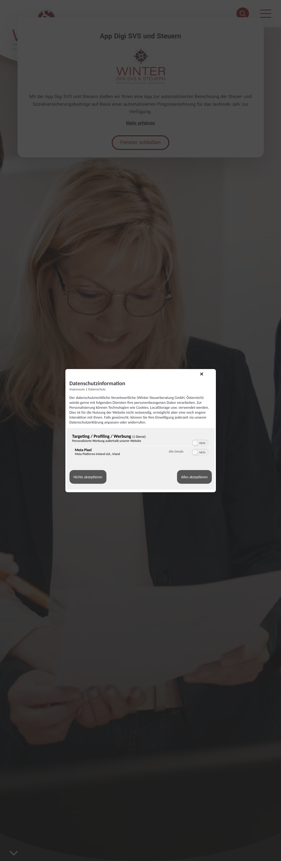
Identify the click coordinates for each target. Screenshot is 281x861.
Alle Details (176, 452)
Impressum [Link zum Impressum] (77, 389)
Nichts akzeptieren (88, 477)
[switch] (200, 442)
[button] (195, 442)
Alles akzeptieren (194, 477)
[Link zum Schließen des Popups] (206, 378)
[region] (140, 446)
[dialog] (140, 430)
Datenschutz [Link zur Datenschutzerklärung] (97, 389)
